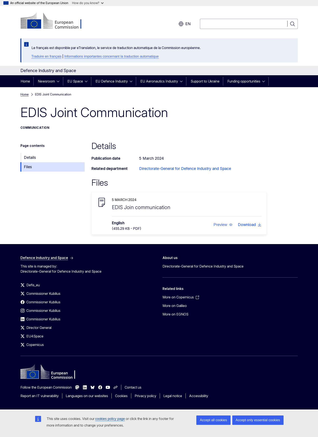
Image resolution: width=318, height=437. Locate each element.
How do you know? (88, 3)
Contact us (133, 387)
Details (30, 157)
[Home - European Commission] (54, 21)
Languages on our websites (87, 396)
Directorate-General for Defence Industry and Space (185, 168)
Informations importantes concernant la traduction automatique (111, 56)
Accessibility (198, 396)
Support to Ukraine (205, 81)
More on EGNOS (175, 314)
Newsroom (46, 81)
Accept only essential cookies (258, 420)
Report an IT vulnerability (39, 396)
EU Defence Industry (112, 81)
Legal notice (172, 396)
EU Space (75, 81)
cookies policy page (110, 419)
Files (28, 167)
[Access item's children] (59, 81)
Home (25, 81)
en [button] (184, 23)
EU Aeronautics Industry (159, 81)
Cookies (121, 396)
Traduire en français (46, 56)
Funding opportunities (243, 81)
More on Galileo (175, 306)
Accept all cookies (213, 420)
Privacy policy (145, 396)
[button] (222, 224)
